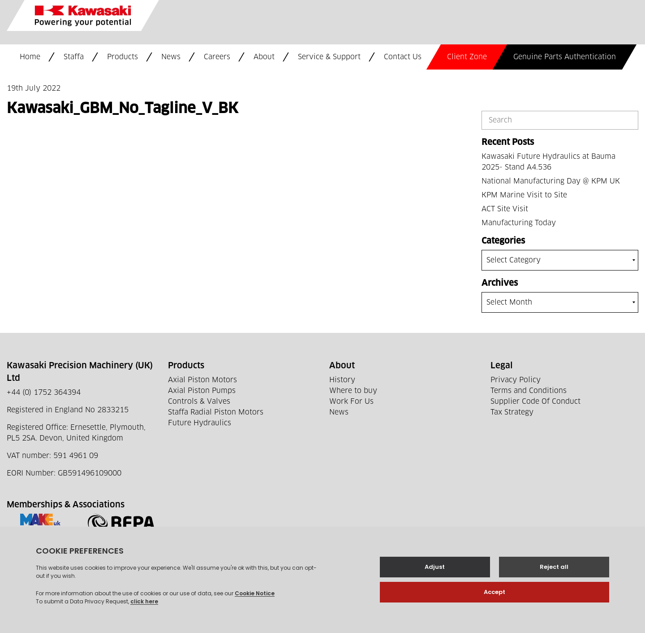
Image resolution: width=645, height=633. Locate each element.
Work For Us (351, 401)
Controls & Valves (199, 401)
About (264, 57)
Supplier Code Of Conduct (535, 401)
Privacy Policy (515, 380)
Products (122, 57)
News (171, 57)
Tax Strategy (511, 412)
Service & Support (329, 57)
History (342, 380)
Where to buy (353, 390)
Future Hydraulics (199, 423)
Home (30, 57)
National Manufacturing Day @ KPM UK (551, 181)
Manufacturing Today (519, 223)
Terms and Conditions (528, 390)
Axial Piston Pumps (202, 390)
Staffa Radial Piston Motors (215, 412)
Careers (217, 57)
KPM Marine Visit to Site (524, 195)
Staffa (74, 57)
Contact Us (402, 57)
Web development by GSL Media (239, 614)
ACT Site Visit (505, 209)
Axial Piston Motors (202, 380)
